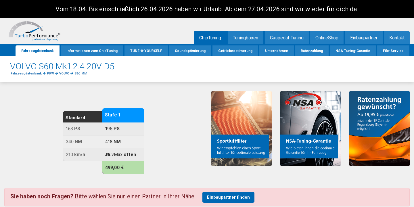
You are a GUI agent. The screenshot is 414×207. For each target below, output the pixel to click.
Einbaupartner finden (228, 197)
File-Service (393, 51)
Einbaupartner (363, 38)
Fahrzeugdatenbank (37, 51)
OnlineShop (326, 38)
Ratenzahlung (312, 51)
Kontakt (397, 38)
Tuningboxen (245, 38)
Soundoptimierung (190, 51)
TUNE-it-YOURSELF (146, 51)
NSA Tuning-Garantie (353, 51)
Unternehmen (276, 51)
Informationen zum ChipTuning (92, 51)
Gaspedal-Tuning (287, 38)
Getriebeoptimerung (235, 51)
